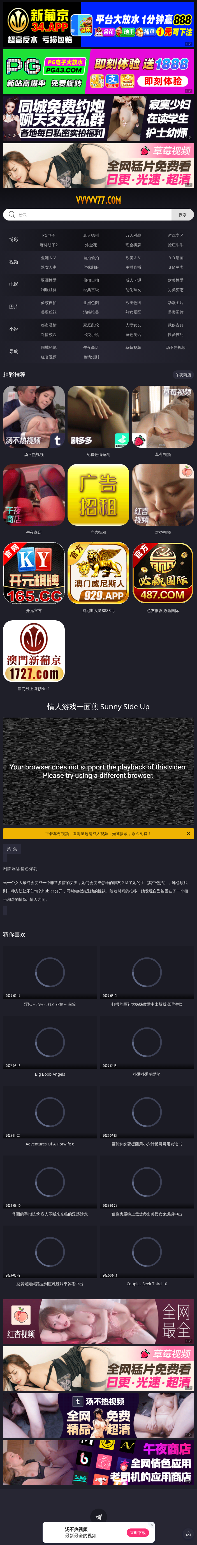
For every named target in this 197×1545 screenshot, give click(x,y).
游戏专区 (176, 235)
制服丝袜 (49, 289)
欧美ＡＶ (133, 257)
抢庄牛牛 (176, 244)
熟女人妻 (49, 267)
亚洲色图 (91, 302)
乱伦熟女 (133, 289)
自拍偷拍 (91, 257)
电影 (13, 284)
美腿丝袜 (49, 312)
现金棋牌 (133, 244)
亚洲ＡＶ (49, 257)
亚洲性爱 (49, 280)
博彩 (13, 239)
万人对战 (133, 235)
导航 (13, 351)
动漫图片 (176, 302)
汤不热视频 (176, 347)
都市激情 (49, 325)
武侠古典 (176, 325)
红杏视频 (49, 356)
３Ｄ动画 (176, 257)
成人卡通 (133, 280)
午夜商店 (91, 347)
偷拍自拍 (91, 280)
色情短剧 (91, 356)
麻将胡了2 (49, 244)
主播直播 (133, 267)
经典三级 (91, 289)
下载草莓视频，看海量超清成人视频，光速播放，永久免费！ (118, 833)
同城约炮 (49, 347)
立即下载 (138, 1532)
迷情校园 (49, 334)
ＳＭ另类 (176, 267)
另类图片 (176, 312)
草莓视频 (133, 347)
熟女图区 (133, 312)
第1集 (12, 849)
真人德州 (91, 235)
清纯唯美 (91, 312)
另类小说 (91, 334)
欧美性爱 (176, 280)
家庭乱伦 (91, 325)
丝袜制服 (91, 267)
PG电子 (48, 235)
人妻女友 (133, 325)
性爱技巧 (176, 334)
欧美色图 (133, 302)
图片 (13, 306)
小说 (13, 329)
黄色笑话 (133, 334)
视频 (13, 262)
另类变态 (176, 289)
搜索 (183, 214)
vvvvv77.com (98, 200)
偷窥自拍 (49, 302)
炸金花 (91, 244)
